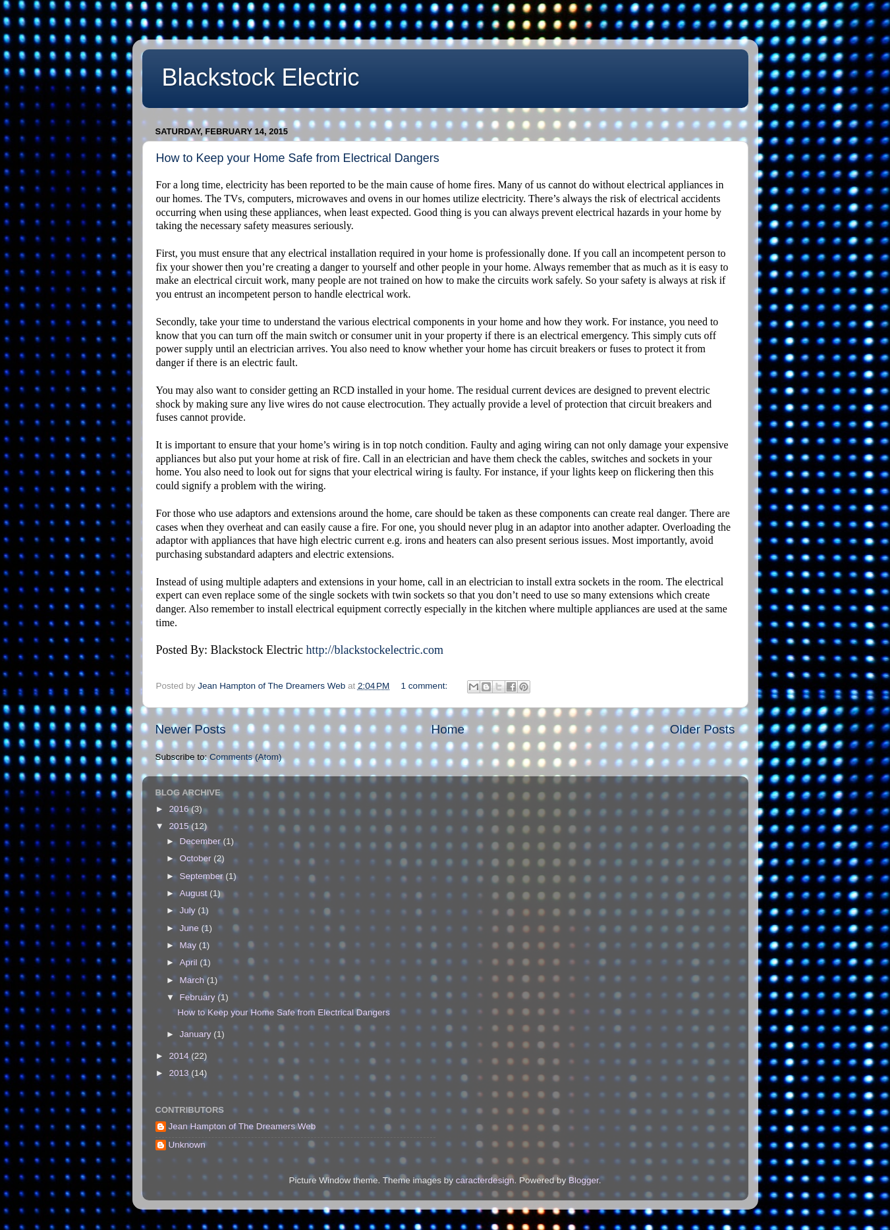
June (191, 928)
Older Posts (702, 729)
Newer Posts (190, 729)
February (199, 997)
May (189, 945)
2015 (180, 826)
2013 (180, 1073)
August (195, 893)
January (197, 1034)
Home (447, 729)
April (190, 962)
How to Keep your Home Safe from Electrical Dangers (297, 158)
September (203, 876)
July (189, 910)
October (197, 858)
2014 (180, 1056)
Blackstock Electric (261, 77)
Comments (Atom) (245, 757)
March (193, 980)
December (201, 841)
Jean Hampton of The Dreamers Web (242, 1126)
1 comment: (425, 686)
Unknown (187, 1145)
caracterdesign (485, 1180)
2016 (180, 809)
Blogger (584, 1180)
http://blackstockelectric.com (374, 649)
